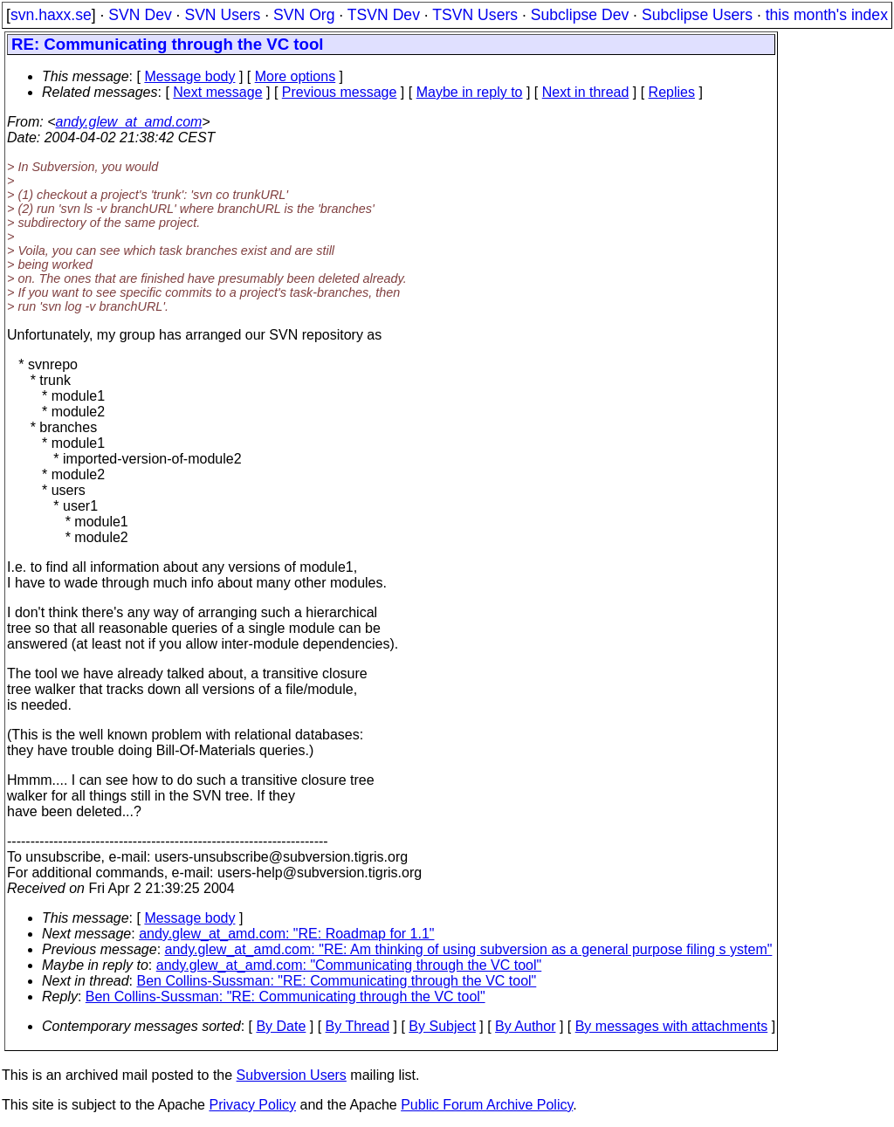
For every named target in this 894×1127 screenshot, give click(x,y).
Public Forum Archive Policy (487, 1104)
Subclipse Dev (580, 15)
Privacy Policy (252, 1104)
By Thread (358, 1026)
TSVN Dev (383, 15)
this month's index (827, 15)
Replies (672, 92)
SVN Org (303, 15)
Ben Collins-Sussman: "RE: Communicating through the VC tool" (337, 980)
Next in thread (585, 92)
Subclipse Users (697, 15)
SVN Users (222, 15)
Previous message (339, 92)
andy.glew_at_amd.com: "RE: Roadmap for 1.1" (286, 933)
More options (295, 76)
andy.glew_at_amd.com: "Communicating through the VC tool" (349, 965)
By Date (281, 1026)
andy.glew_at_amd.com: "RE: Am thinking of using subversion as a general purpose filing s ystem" (469, 949)
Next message (217, 92)
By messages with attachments (671, 1026)
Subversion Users (292, 1075)
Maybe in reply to (469, 92)
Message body (189, 76)
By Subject (442, 1026)
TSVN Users (475, 15)
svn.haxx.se (51, 15)
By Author (525, 1026)
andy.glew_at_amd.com (129, 121)
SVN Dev (139, 15)
